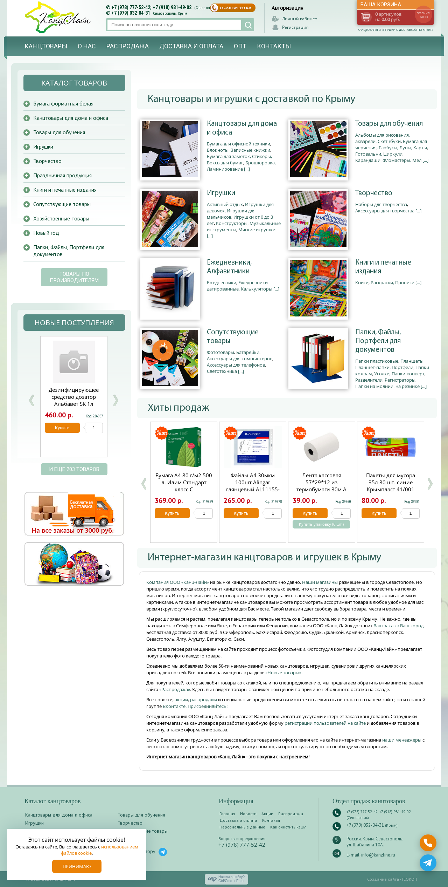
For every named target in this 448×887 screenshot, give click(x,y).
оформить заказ (423, 15)
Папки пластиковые (376, 361)
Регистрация (295, 27)
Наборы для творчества (381, 204)
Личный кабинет (299, 19)
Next (115, 400)
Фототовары (220, 352)
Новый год (46, 232)
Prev (31, 400)
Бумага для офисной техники (238, 144)
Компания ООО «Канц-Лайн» (178, 582)
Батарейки (247, 352)
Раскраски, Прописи (392, 282)
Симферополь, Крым (170, 13)
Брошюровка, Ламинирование (241, 165)
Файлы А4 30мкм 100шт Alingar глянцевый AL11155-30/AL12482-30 (253, 486)
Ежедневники (221, 282)
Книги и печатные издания (383, 267)
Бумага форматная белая (63, 103)
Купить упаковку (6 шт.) (321, 524)
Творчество (373, 193)
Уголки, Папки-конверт (399, 373)
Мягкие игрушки (256, 229)
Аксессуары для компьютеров (239, 358)
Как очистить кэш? (288, 827)
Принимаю (77, 866)
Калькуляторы (256, 289)
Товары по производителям (74, 277)
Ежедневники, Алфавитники (229, 267)
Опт (240, 46)
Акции (267, 813)
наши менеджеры (402, 740)
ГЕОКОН (409, 879)
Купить (172, 513)
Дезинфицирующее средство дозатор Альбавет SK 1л (74, 396)
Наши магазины (320, 582)
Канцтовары (45, 46)
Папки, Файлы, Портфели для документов (378, 341)
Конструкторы (231, 223)
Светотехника (222, 371)
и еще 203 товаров (74, 469)
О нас (87, 46)
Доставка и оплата (191, 46)
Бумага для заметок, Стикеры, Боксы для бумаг (239, 159)
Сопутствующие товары (233, 337)
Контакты (274, 46)
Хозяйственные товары (61, 218)
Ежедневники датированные (237, 285)
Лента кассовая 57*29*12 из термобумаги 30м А (321, 482)
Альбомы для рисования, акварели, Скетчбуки (382, 138)
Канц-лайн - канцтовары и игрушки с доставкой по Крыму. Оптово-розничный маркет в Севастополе (58, 17)
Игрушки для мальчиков (231, 213)
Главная (227, 813)
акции (181, 699)
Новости (248, 813)
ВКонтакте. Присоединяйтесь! (195, 706)
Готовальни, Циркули (378, 154)
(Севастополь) (206, 8)
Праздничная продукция (62, 175)
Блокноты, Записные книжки (238, 150)
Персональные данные (242, 827)
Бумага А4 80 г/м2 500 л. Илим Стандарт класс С (183, 482)
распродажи (203, 699)
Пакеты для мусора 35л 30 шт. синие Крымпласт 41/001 (390, 482)
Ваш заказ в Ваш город (398, 625)
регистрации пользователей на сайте (325, 723)
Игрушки (221, 193)
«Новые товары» (283, 672)
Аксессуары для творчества (384, 210)
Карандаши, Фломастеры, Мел (388, 160)
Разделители (369, 380)
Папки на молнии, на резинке (387, 386)
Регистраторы (400, 380)
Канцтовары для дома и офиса (242, 128)
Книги (362, 282)
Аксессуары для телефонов (236, 365)
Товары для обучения (389, 124)
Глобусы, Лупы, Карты (403, 147)
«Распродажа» (174, 689)
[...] (247, 169)
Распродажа (127, 46)
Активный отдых (225, 204)
